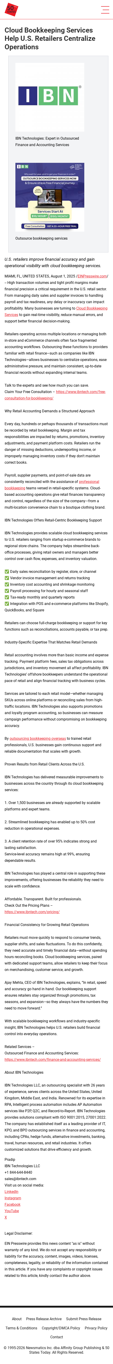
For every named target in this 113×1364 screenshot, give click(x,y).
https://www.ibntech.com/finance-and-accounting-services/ (53, 1059)
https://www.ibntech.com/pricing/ (32, 912)
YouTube (12, 1211)
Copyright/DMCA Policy (61, 1328)
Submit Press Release (83, 1319)
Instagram (13, 1198)
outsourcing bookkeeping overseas (38, 738)
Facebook (12, 1204)
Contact (56, 1337)
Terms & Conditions (21, 1328)
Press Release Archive (44, 1319)
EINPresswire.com (92, 276)
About (17, 1319)
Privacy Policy (96, 1328)
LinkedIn (11, 1191)
